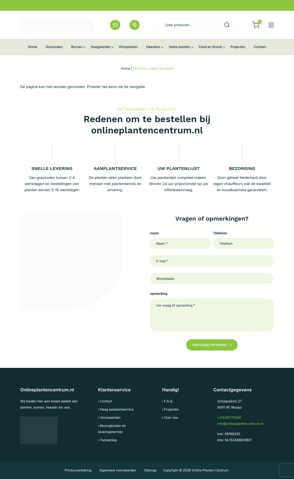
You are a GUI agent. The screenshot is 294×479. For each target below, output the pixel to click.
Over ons (171, 417)
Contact (106, 401)
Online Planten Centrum (211, 470)
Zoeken (226, 24)
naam (154, 233)
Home (125, 68)
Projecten (171, 409)
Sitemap (150, 470)
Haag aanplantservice (117, 409)
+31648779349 (229, 417)
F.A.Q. (168, 401)
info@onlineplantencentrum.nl (240, 424)
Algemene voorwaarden (117, 470)
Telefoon (220, 233)
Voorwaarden (110, 417)
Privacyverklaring (78, 470)
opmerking (158, 293)
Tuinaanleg (108, 440)
